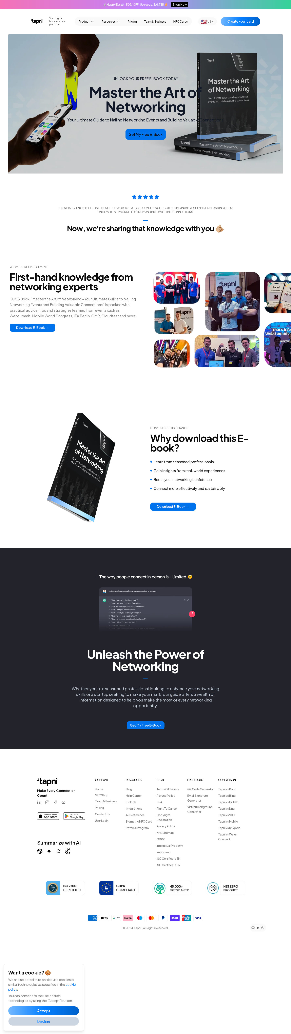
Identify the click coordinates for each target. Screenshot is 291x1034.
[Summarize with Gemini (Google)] (49, 851)
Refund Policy (166, 795)
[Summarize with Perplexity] (67, 851)
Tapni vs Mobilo (228, 821)
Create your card (240, 21)
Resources (111, 22)
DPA (159, 802)
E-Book (131, 802)
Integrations (134, 808)
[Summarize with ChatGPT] (39, 851)
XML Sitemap (165, 832)
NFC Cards (180, 21)
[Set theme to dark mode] (262, 927)
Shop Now (180, 4)
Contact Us (102, 814)
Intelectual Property (170, 845)
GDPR (161, 839)
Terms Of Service (168, 789)
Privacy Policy (166, 826)
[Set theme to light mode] (257, 927)
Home (99, 789)
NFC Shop (101, 795)
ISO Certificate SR (168, 865)
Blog (129, 789)
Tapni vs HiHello (228, 802)
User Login (102, 820)
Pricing (132, 21)
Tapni (137, 928)
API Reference (135, 815)
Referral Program (137, 828)
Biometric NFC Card (139, 821)
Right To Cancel (167, 808)
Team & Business (155, 21)
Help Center (134, 795)
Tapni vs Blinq (227, 795)
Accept (43, 1010)
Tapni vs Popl (226, 789)
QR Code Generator (200, 789)
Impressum (164, 852)
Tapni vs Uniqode (229, 828)
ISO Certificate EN (168, 858)
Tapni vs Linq (226, 808)
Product (86, 22)
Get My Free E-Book (145, 134)
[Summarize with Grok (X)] (58, 851)
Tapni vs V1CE (227, 815)
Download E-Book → (32, 327)
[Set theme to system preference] (253, 927)
